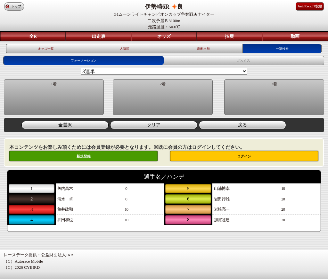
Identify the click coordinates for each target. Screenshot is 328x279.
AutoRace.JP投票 (310, 6)
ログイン (244, 156)
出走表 (98, 36)
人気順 (124, 48)
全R (33, 36)
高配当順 (203, 48)
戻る (242, 125)
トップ (16, 6)
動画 (295, 36)
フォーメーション (83, 60)
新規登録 (84, 156)
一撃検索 (282, 48)
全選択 (65, 125)
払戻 (229, 36)
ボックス (243, 60)
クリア (153, 125)
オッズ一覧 (46, 48)
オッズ (164, 36)
